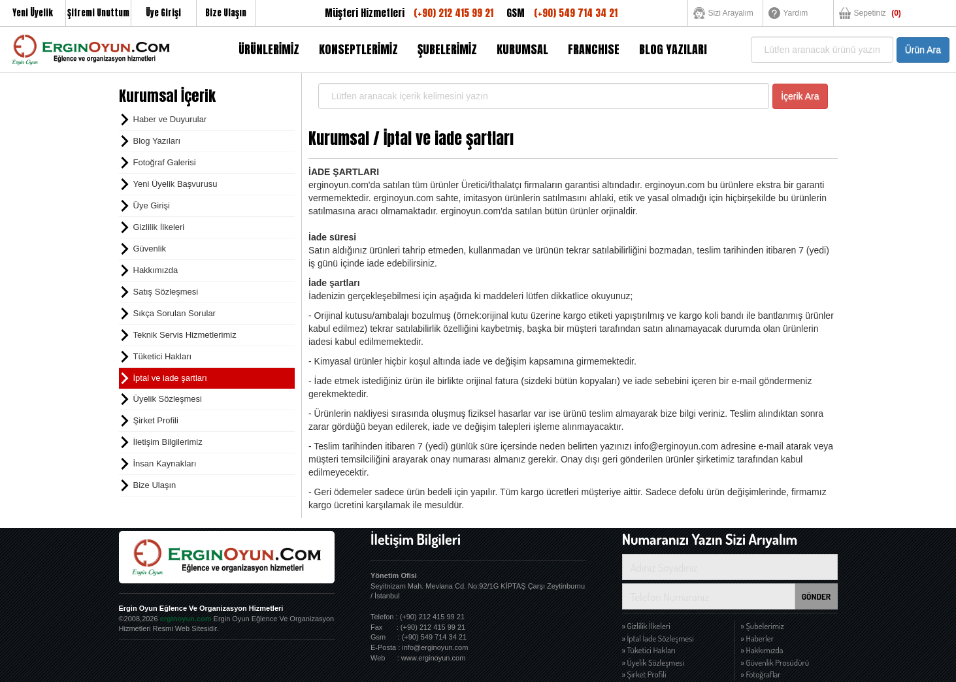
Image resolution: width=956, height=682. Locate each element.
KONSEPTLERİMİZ (358, 49)
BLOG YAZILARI (673, 49)
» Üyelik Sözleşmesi (653, 662)
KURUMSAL (522, 49)
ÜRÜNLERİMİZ (269, 49)
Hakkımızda (155, 270)
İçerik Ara (800, 96)
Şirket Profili (155, 420)
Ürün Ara (923, 49)
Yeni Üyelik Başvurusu (175, 184)
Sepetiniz (877, 13)
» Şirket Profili (644, 674)
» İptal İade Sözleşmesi (658, 638)
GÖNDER (816, 596)
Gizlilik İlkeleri (159, 227)
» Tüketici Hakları (649, 650)
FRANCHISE (593, 49)
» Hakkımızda (762, 650)
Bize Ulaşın (225, 13)
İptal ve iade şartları (170, 378)
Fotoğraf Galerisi (164, 162)
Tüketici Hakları (162, 356)
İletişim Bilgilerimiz (168, 442)
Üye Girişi (163, 13)
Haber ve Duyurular (170, 119)
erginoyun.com (186, 619)
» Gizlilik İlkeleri (646, 626)
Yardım (795, 13)
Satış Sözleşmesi (166, 292)
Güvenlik (150, 248)
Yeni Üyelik (32, 13)
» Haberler (757, 638)
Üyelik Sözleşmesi (167, 399)
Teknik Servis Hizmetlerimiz (185, 335)
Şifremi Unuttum (98, 13)
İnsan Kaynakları (165, 463)
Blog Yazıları (157, 141)
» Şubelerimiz (762, 626)
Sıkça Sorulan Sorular (174, 313)
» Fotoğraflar (761, 674)
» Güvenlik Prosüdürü (775, 662)
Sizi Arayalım (730, 13)
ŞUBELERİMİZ (447, 49)
